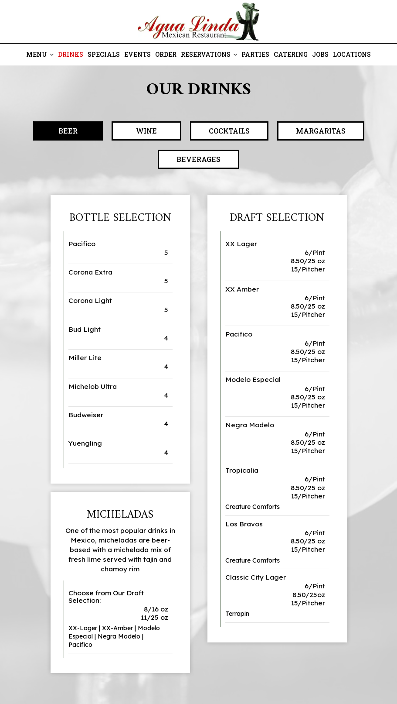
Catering (291, 54)
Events (137, 54)
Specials (104, 54)
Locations (352, 54)
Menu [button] (40, 54)
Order (165, 54)
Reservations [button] (209, 54)
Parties (255, 54)
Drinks (70, 54)
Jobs (320, 54)
